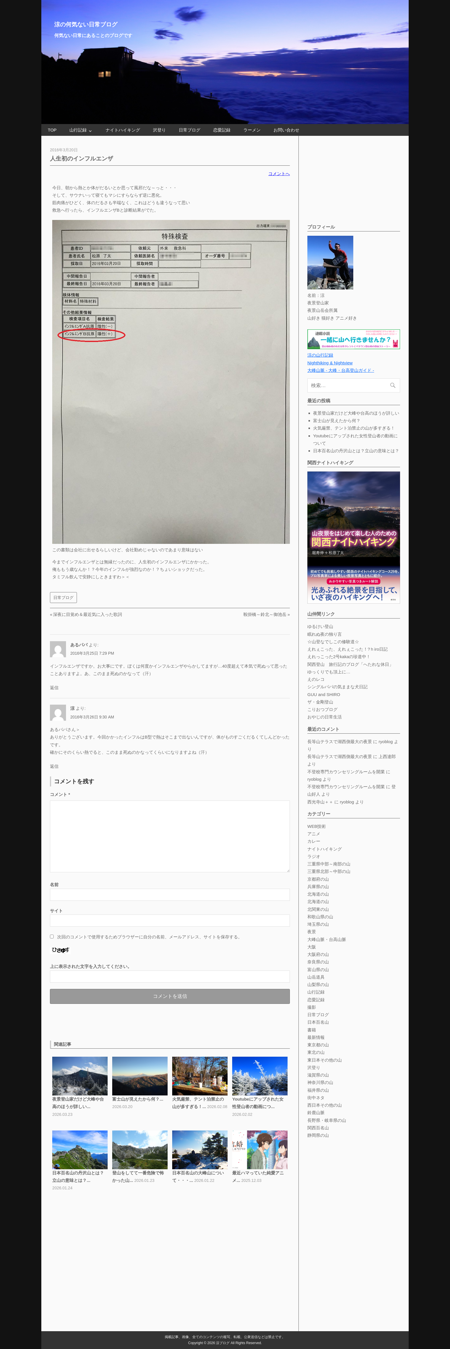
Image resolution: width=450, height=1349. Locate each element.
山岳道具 (316, 977)
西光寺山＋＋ (320, 801)
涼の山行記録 (320, 355)
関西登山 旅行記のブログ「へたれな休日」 (350, 664)
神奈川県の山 (320, 1082)
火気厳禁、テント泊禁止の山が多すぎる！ (354, 428)
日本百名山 (318, 1022)
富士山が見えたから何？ (336, 420)
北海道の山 (318, 894)
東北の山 (316, 1052)
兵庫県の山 (318, 886)
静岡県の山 (318, 1135)
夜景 (311, 931)
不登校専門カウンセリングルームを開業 (346, 771)
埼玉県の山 (318, 924)
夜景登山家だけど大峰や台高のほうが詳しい (356, 413)
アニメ (313, 833)
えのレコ (316, 679)
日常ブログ (189, 129)
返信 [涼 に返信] (54, 766)
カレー (313, 841)
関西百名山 (318, 1127)
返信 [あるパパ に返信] (54, 687)
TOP (52, 129)
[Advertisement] (117, 1021)
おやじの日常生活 (324, 716)
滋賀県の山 (318, 1074)
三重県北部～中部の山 (328, 871)
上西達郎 (387, 756)
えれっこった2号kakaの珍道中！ (339, 656)
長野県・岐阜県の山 (326, 1120)
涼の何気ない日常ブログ (85, 24)
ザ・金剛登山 (320, 701)
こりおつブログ (322, 709)
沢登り (159, 129)
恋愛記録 (221, 129)
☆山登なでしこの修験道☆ (333, 641)
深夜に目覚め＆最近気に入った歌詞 (87, 614)
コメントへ (279, 173)
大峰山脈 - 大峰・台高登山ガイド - (340, 370)
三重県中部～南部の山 (328, 863)
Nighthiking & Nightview (330, 362)
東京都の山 (318, 1044)
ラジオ (313, 856)
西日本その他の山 (324, 1105)
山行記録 (78, 129)
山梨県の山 (318, 984)
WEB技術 (316, 826)
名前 (54, 884)
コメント (60, 794)
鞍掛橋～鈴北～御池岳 (264, 614)
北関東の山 (318, 909)
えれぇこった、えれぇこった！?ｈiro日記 (347, 649)
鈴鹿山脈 (316, 1112)
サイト (56, 910)
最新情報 (316, 1037)
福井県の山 (318, 1090)
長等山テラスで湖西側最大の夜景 (339, 741)
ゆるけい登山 (320, 626)
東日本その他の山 (324, 1060)
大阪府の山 (318, 954)
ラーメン (252, 129)
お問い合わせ (286, 129)
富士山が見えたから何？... (137, 1099)
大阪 (311, 946)
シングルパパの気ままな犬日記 (337, 686)
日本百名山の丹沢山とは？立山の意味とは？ (356, 450)
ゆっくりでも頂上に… (328, 671)
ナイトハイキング (123, 129)
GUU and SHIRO (323, 694)
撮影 (311, 1007)
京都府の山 (318, 879)
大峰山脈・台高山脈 (326, 939)
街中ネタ (316, 1097)
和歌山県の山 (320, 916)
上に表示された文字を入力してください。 (91, 966)
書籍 (311, 1029)
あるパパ (79, 644)
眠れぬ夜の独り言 (324, 634)
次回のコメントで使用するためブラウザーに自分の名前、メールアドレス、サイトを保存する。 (149, 936)
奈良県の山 (318, 961)
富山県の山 (318, 969)
